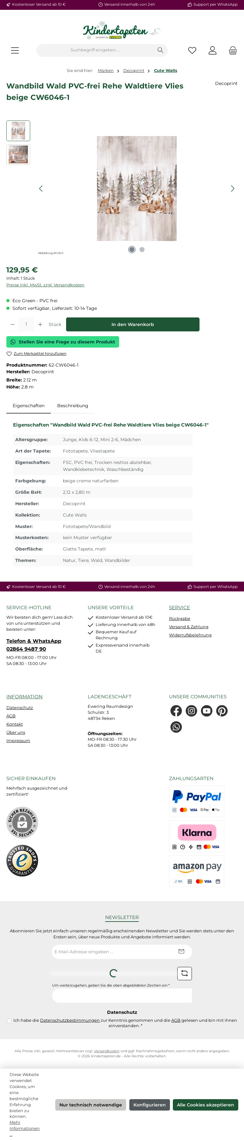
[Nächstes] (232, 188)
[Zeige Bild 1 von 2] (131, 249)
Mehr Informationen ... (25, 1128)
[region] (122, 189)
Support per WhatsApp (215, 4)
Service (179, 607)
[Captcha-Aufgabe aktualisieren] (184, 973)
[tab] (28, 406)
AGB (11, 716)
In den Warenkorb (133, 324)
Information (24, 697)
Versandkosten (106, 1051)
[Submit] (181, 952)
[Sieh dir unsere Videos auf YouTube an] (207, 711)
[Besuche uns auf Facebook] (176, 711)
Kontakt (14, 724)
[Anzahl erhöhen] (40, 324)
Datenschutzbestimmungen (70, 1020)
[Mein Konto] (212, 50)
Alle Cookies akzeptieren (205, 1105)
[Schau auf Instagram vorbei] (191, 711)
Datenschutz (19, 707)
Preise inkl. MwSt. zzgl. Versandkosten (45, 285)
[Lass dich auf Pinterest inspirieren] (222, 711)
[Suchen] (160, 50)
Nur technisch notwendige (90, 1105)
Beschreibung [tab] (72, 405)
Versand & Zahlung (188, 626)
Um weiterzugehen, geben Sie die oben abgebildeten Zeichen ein (111, 985)
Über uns (15, 732)
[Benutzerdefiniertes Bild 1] (22, 861)
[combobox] (95, 50)
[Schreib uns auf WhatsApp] (176, 727)
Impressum (18, 740)
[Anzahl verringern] (12, 324)
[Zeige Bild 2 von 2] (142, 249)
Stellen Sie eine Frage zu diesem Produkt (62, 342)
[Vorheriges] (41, 188)
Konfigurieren (149, 1105)
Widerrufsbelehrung (190, 635)
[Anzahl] (26, 324)
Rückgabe (179, 618)
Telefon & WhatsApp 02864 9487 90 (33, 645)
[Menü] (15, 50)
